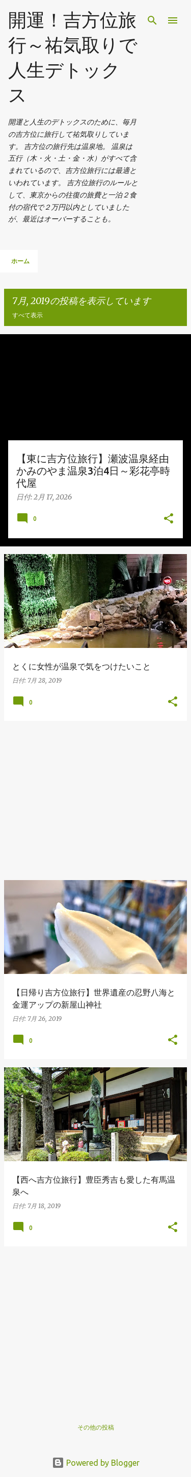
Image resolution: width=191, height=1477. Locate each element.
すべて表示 (27, 315)
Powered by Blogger (96, 1462)
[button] (168, 519)
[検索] (152, 20)
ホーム (20, 261)
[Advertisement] (95, 800)
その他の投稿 (95, 1427)
